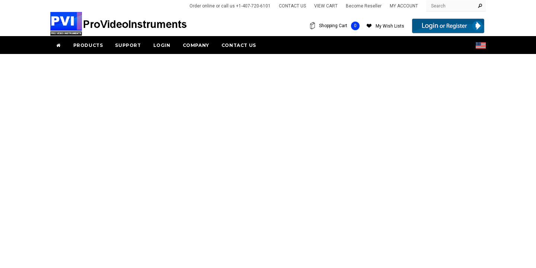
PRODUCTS (88, 45)
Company (196, 45)
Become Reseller (364, 6)
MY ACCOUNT (404, 6)
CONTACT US (292, 6)
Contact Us (238, 45)
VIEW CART (326, 6)
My (390, 26)
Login (161, 45)
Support (128, 45)
